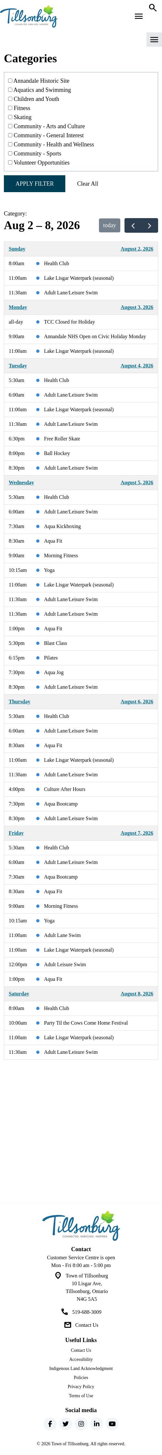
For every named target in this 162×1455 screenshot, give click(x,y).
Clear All (87, 183)
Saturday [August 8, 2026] (19, 993)
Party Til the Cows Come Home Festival (86, 1023)
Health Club (56, 263)
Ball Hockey (57, 453)
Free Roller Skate (62, 438)
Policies (81, 1377)
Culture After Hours (64, 789)
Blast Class (55, 643)
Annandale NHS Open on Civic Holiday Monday (95, 336)
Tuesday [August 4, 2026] (18, 365)
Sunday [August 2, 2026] (17, 249)
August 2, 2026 (137, 249)
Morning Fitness (61, 555)
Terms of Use (81, 1395)
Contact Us (87, 1325)
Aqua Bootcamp (61, 804)
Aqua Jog (54, 672)
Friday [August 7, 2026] (16, 833)
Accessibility (81, 1359)
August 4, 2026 (137, 365)
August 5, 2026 (137, 482)
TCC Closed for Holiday (69, 322)
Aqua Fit (53, 541)
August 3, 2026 (137, 307)
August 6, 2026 (137, 701)
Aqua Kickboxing (62, 526)
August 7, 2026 (137, 833)
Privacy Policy (81, 1386)
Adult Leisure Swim (65, 964)
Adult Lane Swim (62, 935)
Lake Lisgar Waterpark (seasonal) (79, 278)
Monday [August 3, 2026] (18, 307)
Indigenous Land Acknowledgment (81, 1368)
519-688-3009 (87, 1312)
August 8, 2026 (137, 993)
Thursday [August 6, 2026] (19, 701)
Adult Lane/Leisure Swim (71, 292)
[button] (81, 41)
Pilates (51, 657)
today (109, 225)
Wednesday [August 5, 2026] (21, 482)
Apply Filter (35, 183)
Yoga (49, 570)
